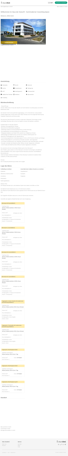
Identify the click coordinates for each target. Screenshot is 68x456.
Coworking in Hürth (5, 428)
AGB (8, 452)
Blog (19, 445)
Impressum (4, 452)
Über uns (4, 444)
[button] (4, 32)
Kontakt (20, 444)
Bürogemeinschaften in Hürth (8, 430)
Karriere (4, 445)
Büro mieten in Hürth (62, 6)
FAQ (19, 446)
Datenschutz (12, 452)
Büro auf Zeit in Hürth (6, 427)
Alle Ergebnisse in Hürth (7, 6)
